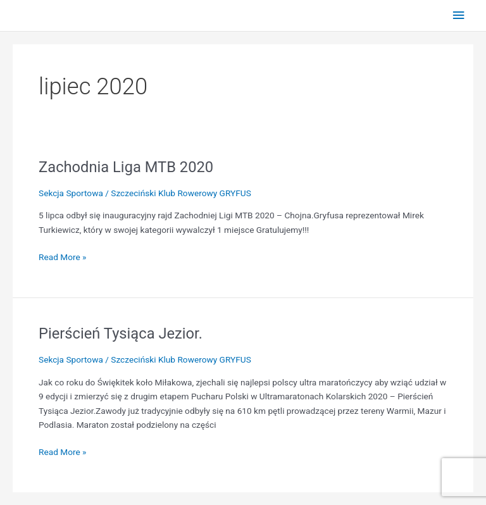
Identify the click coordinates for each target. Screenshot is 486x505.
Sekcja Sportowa (71, 193)
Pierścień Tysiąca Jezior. (120, 333)
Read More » (63, 256)
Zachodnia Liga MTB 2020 (126, 167)
